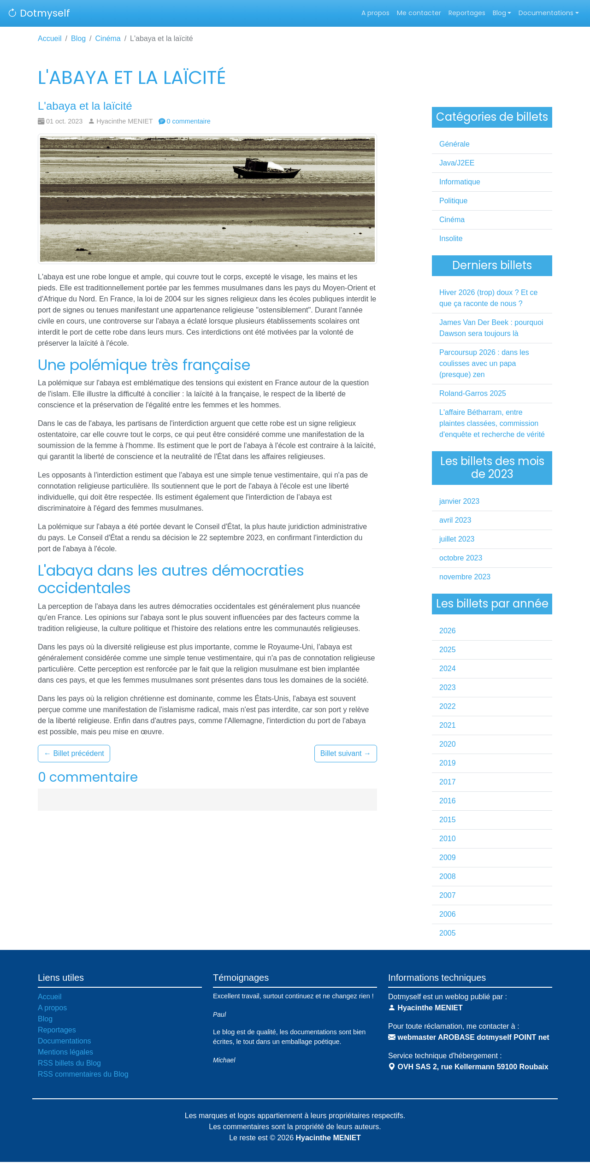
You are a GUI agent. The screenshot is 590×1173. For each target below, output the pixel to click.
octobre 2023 (460, 558)
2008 (447, 876)
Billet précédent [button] (74, 753)
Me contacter (419, 13)
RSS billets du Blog (69, 1063)
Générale (454, 144)
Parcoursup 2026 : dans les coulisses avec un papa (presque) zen (484, 363)
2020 (447, 744)
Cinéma (108, 38)
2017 (447, 782)
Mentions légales (65, 1052)
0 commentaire (185, 121)
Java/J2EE (456, 163)
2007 (447, 895)
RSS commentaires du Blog (83, 1074)
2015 (447, 820)
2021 (447, 725)
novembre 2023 (464, 577)
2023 (447, 687)
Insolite (451, 238)
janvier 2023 (459, 501)
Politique (453, 201)
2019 (447, 763)
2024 (447, 668)
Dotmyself (38, 13)
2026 (447, 631)
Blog (499, 13)
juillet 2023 (457, 539)
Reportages (466, 13)
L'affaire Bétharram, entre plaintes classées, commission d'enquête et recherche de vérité (492, 423)
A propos (375, 13)
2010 (447, 839)
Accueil (50, 38)
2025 (447, 650)
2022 (447, 706)
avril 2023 (455, 520)
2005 (447, 933)
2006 (447, 914)
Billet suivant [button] (345, 753)
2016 (447, 801)
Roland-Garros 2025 (472, 393)
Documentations (546, 13)
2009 (447, 857)
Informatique (459, 182)
